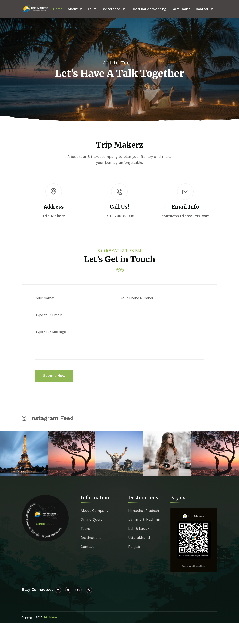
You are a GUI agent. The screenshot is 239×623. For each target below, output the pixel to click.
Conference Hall (114, 9)
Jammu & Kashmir (144, 519)
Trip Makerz (51, 617)
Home (58, 9)
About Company (94, 511)
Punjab (134, 547)
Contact (87, 547)
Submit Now (54, 375)
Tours (92, 9)
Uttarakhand (139, 538)
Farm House (181, 9)
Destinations (91, 538)
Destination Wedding (149, 9)
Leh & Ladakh (140, 528)
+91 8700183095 (119, 216)
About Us (75, 9)
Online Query (91, 519)
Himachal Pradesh (143, 511)
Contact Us (204, 9)
